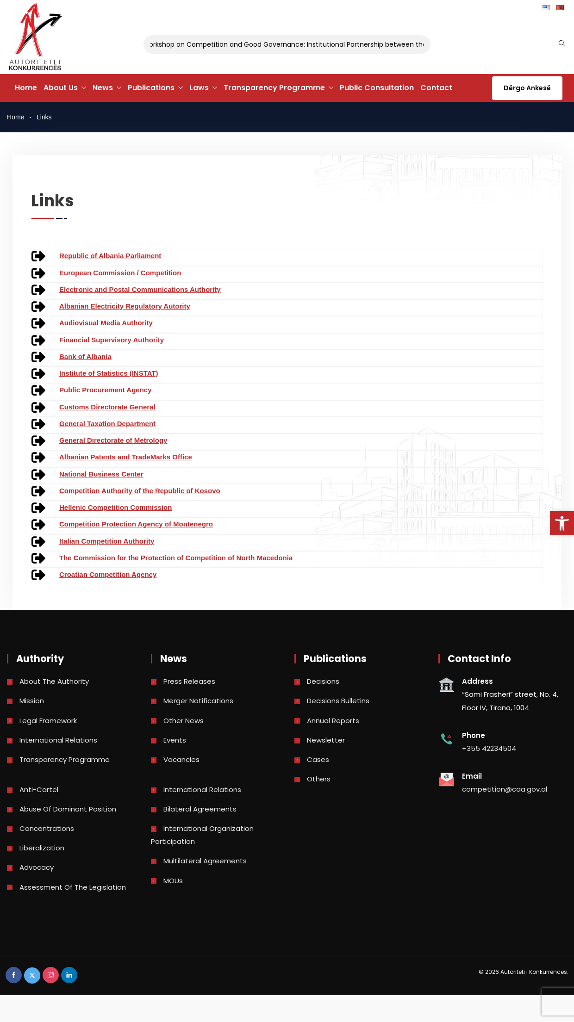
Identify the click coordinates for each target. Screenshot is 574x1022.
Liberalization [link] (41, 848)
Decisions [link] (323, 681)
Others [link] (319, 779)
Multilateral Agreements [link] (205, 861)
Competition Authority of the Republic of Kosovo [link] (139, 491)
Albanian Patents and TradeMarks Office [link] (125, 457)
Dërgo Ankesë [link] (527, 88)
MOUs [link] (173, 881)
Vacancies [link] (181, 759)
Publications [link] (151, 87)
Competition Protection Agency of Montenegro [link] (136, 524)
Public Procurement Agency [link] (105, 390)
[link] (562, 523)
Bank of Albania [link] (85, 356)
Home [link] (26, 87)
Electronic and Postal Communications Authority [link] (140, 289)
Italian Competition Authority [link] (106, 541)
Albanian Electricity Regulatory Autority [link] (124, 306)
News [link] (103, 87)
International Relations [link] (58, 740)
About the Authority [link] (54, 681)
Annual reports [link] (333, 720)
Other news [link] (183, 720)
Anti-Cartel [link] (38, 789)
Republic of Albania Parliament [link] (110, 256)
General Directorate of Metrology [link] (113, 440)
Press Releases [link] (189, 681)
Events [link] (174, 740)
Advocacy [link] (36, 867)
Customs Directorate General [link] (107, 407)
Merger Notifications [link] (198, 701)
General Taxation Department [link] (107, 423)
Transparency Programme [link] (274, 87)
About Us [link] (61, 87)
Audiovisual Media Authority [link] (106, 323)
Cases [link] (318, 759)
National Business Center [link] (101, 474)
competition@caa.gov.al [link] (504, 789)
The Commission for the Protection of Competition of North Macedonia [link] (176, 558)
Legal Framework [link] (48, 720)
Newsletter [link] (326, 740)
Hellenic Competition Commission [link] (115, 507)
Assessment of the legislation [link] (72, 887)
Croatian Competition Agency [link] (107, 574)
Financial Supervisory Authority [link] (111, 340)
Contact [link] (436, 87)
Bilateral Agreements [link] (200, 809)
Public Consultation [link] (377, 87)
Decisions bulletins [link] (338, 701)
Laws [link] (199, 87)
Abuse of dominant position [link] (67, 809)
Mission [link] (31, 701)
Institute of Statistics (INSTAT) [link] (108, 373)
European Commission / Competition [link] (120, 273)
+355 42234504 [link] (489, 748)
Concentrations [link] (46, 828)
